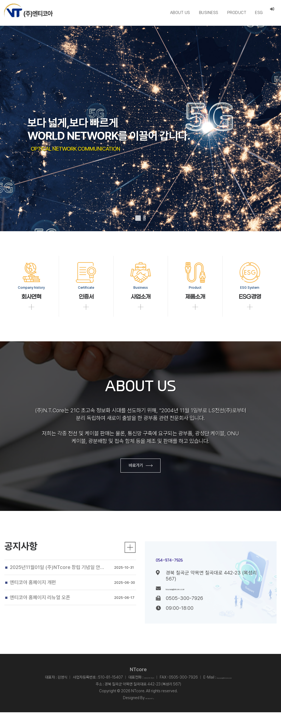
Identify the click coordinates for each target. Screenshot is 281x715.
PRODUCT (236, 12)
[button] (138, 218)
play (250, 217)
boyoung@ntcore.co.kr (191, 591)
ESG (259, 12)
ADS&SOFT (149, 700)
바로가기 (140, 467)
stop (268, 217)
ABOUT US (180, 12)
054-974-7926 (193, 560)
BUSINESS (208, 12)
